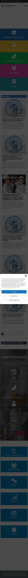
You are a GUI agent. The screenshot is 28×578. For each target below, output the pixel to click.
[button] (26, 275)
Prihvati (14, 292)
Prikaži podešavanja (14, 300)
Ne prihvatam (14, 296)
